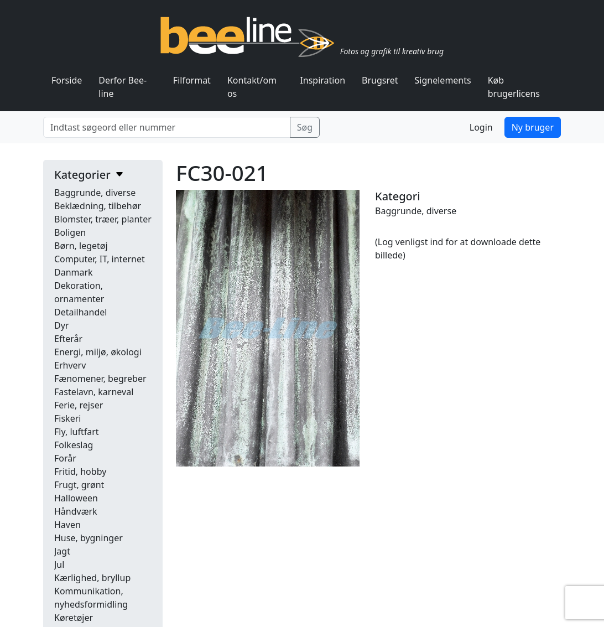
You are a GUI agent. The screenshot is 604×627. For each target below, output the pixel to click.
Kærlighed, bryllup (92, 578)
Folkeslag (73, 445)
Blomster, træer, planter (103, 219)
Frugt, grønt (79, 485)
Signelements (443, 80)
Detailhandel (80, 312)
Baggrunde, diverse (95, 192)
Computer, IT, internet (99, 259)
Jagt (62, 551)
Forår (65, 458)
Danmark (73, 272)
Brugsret (380, 80)
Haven (67, 525)
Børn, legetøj (81, 246)
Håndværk (75, 511)
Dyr (61, 325)
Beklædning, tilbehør (97, 206)
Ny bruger (533, 127)
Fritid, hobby (80, 471)
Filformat (192, 80)
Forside (66, 80)
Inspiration (322, 80)
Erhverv (70, 365)
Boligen (70, 232)
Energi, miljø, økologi (98, 352)
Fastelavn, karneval (93, 392)
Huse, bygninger (88, 538)
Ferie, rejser (78, 405)
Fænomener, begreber (100, 378)
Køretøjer (73, 618)
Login (481, 127)
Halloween (76, 498)
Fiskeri (67, 418)
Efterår (68, 339)
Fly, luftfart (76, 432)
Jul (59, 564)
